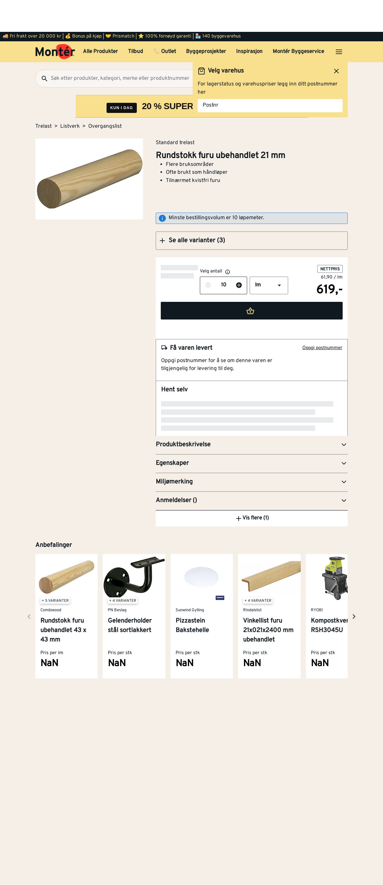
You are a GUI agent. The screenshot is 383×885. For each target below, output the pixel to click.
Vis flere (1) (252, 549)
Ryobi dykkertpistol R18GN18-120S (227, 502)
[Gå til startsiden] (55, 20)
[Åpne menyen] (339, 20)
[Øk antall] (199, 253)
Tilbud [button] (135, 19)
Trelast (43, 94)
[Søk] (42, 46)
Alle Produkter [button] (100, 19)
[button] (252, 209)
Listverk (70, 94)
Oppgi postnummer (322, 316)
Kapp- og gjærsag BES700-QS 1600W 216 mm (241, 453)
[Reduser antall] (169, 253)
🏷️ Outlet (164, 19)
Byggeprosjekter (206, 19)
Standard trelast (175, 111)
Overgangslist (105, 94)
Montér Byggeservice (298, 19)
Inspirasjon (249, 19)
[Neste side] (29, 647)
